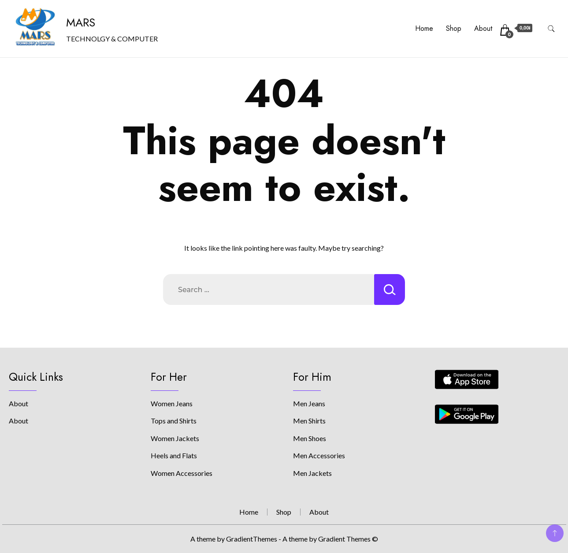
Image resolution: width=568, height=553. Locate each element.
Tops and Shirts (174, 420)
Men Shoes (309, 438)
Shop (453, 28)
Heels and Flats (174, 455)
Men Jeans (309, 403)
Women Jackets (175, 438)
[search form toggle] (551, 29)
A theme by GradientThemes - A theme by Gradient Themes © (284, 538)
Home (424, 28)
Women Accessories (181, 473)
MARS (80, 22)
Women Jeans (172, 403)
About (483, 28)
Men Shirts (309, 420)
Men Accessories (319, 455)
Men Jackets (312, 473)
